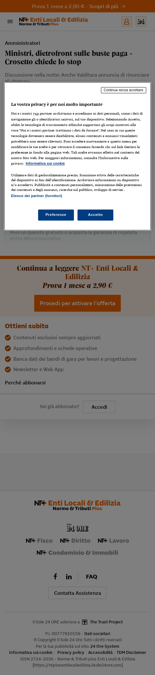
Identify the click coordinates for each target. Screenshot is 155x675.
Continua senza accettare (124, 90)
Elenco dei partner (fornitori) (36, 196)
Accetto (95, 215)
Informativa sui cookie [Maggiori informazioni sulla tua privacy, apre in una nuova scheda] (45, 163)
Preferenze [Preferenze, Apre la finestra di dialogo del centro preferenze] (56, 215)
